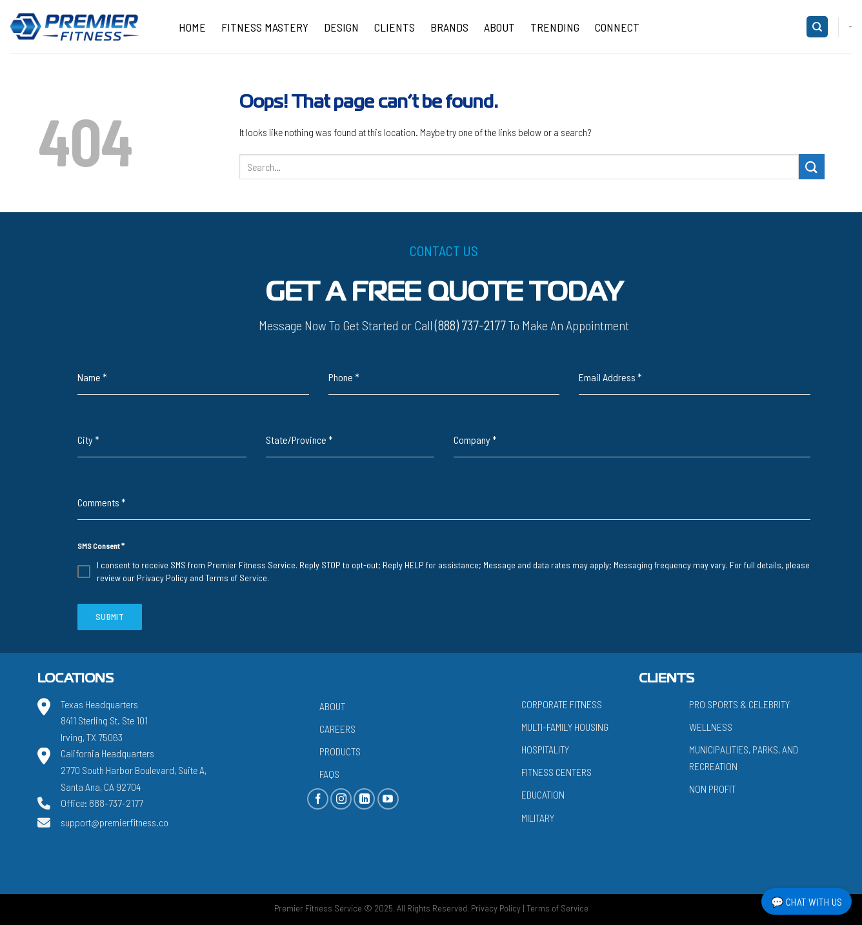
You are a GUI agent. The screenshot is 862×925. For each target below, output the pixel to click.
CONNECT (617, 27)
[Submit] (812, 166)
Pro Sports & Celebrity (739, 704)
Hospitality (545, 749)
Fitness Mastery (264, 27)
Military (537, 817)
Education (543, 794)
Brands (449, 27)
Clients (394, 27)
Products (340, 751)
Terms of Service (236, 577)
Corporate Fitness (561, 704)
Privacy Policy (162, 577)
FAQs (329, 774)
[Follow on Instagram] (341, 799)
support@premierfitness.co (114, 822)
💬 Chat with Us (807, 901)
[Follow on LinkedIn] (364, 799)
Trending (554, 27)
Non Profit (712, 788)
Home (192, 27)
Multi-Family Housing (564, 727)
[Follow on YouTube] (388, 799)
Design (341, 27)
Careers (337, 728)
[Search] (817, 26)
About (499, 27)
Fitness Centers (556, 772)
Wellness (710, 727)
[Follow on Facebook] (317, 799)
